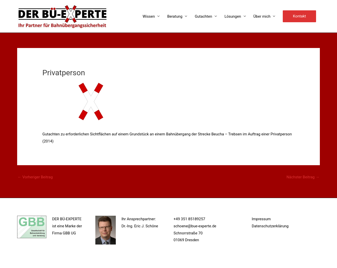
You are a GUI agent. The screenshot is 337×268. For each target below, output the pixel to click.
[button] (299, 16)
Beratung (174, 16)
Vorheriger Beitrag (35, 177)
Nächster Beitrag (303, 177)
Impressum (261, 219)
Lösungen (232, 16)
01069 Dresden (186, 240)
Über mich (262, 16)
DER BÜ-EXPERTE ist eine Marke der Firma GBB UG (67, 226)
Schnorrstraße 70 (188, 233)
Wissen (149, 16)
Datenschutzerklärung (270, 226)
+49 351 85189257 (189, 219)
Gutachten (203, 16)
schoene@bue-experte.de (195, 226)
